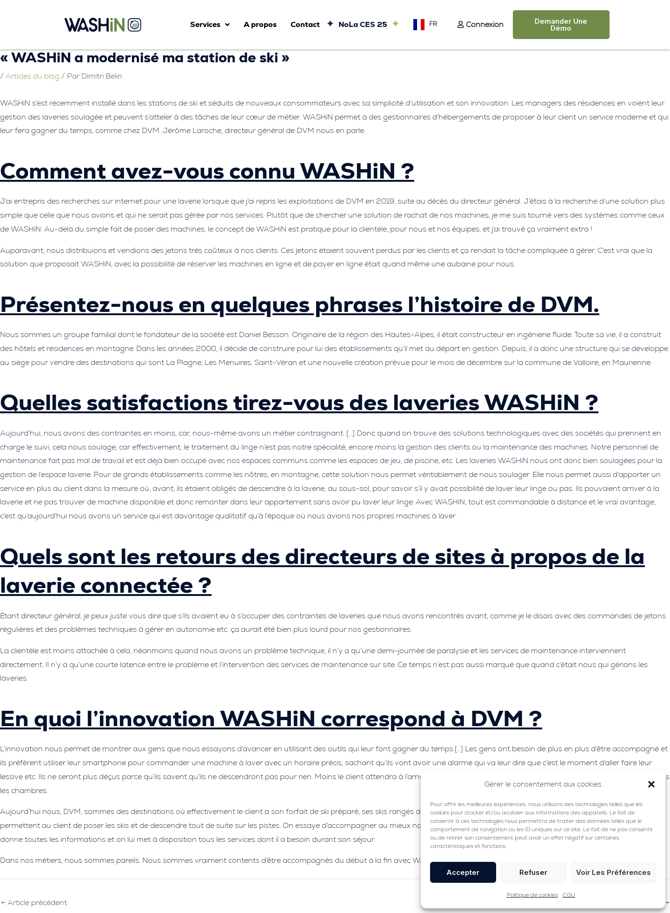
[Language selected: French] (423, 24)
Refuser (533, 872)
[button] (651, 784)
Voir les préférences (613, 872)
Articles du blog (33, 76)
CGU (569, 895)
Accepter (462, 872)
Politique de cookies (532, 895)
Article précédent (34, 902)
